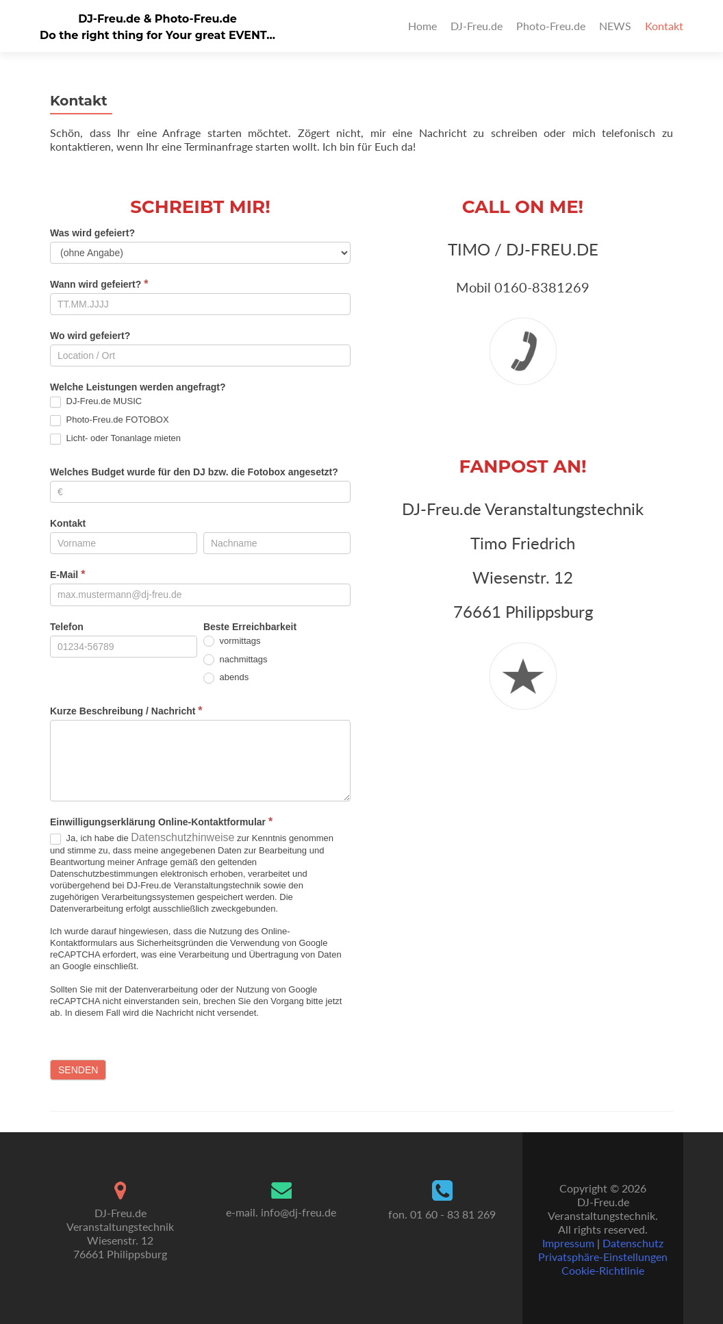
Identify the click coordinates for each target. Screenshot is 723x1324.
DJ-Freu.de (477, 25)
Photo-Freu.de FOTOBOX (109, 420)
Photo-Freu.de (550, 25)
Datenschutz (632, 1242)
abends (226, 678)
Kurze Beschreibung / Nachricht (126, 710)
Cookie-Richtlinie (602, 1270)
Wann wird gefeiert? (99, 284)
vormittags (232, 641)
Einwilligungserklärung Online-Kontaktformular (161, 821)
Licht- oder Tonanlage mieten (115, 439)
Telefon (67, 626)
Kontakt (664, 25)
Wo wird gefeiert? (90, 335)
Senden (78, 1069)
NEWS (615, 25)
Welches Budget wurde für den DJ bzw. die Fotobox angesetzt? (194, 471)
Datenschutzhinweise (182, 837)
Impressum (568, 1242)
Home (422, 25)
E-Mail (67, 574)
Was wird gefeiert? (92, 232)
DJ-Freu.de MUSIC (96, 402)
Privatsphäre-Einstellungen (603, 1256)
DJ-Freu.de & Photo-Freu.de (157, 18)
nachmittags (235, 660)
